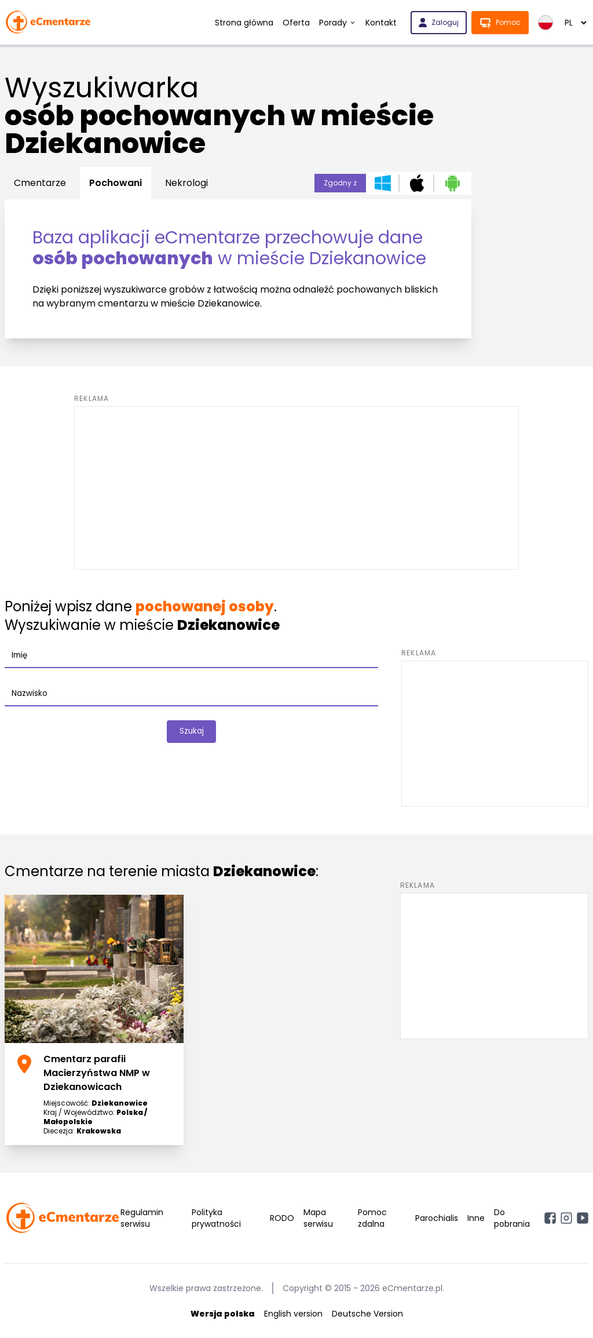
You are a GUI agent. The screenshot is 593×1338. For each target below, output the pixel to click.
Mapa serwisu (318, 1218)
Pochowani (115, 182)
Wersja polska (223, 1313)
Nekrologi (186, 182)
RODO (282, 1218)
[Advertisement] (296, 488)
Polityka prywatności (216, 1218)
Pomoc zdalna (372, 1218)
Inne (476, 1218)
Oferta (296, 22)
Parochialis (436, 1218)
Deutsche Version (367, 1313)
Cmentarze (40, 182)
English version (293, 1313)
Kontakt (381, 22)
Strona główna (244, 22)
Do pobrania (512, 1218)
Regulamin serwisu (141, 1218)
